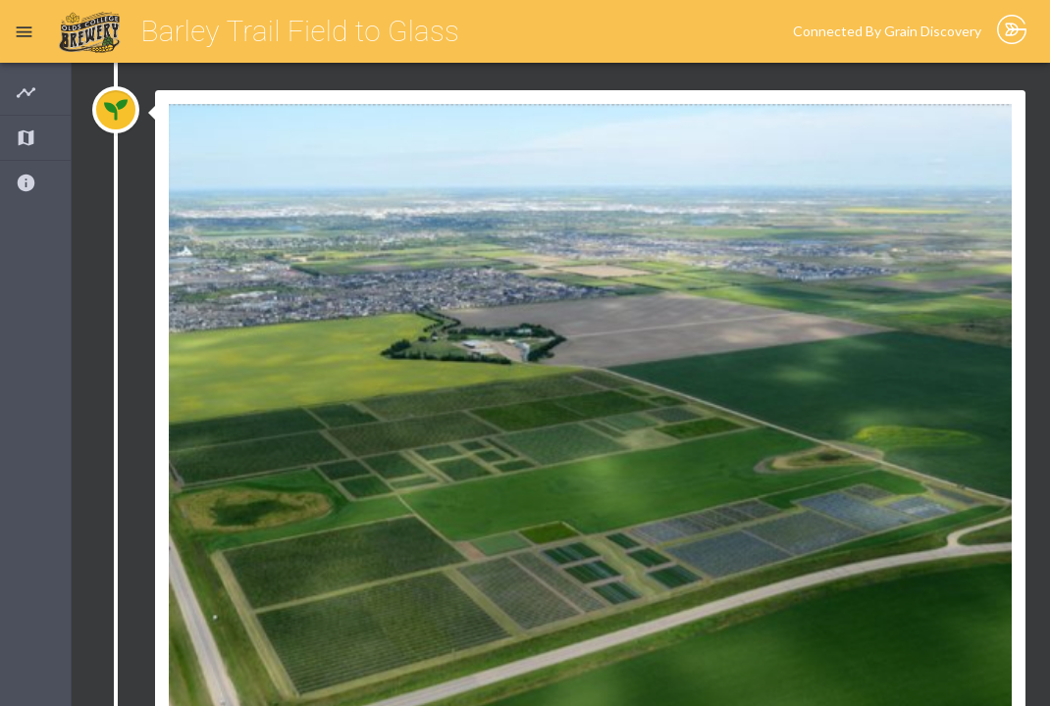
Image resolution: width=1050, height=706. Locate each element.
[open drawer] (24, 32)
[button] (35, 93)
